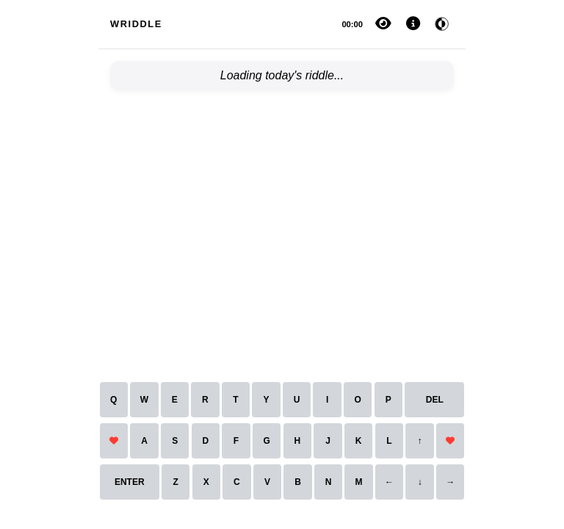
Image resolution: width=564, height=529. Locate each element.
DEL (435, 400)
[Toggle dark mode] (442, 24)
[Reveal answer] (383, 24)
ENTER (130, 482)
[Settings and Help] (412, 24)
